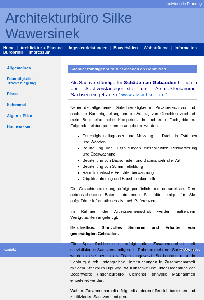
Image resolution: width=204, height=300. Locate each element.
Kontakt (9, 249)
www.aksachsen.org (143, 94)
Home (8, 48)
